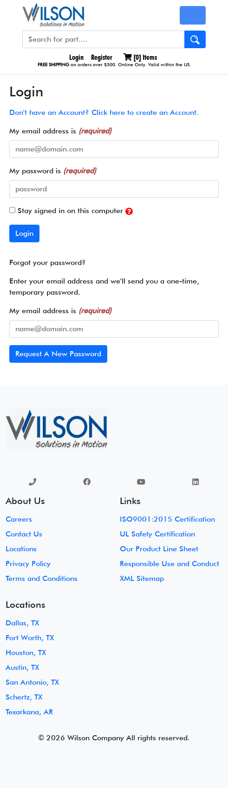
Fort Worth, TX (30, 637)
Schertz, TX (24, 697)
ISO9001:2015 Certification (167, 519)
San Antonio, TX (32, 682)
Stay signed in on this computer (71, 211)
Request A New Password (58, 353)
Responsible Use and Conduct (169, 563)
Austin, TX (22, 667)
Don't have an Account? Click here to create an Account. (104, 112)
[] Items (140, 57)
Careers (19, 519)
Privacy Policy (28, 563)
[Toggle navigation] (193, 15)
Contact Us (24, 534)
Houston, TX (26, 652)
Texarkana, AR (29, 711)
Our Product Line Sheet (159, 548)
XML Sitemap (142, 578)
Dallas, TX (22, 622)
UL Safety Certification (157, 534)
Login (75, 57)
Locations (21, 548)
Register (101, 57)
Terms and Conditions (42, 578)
